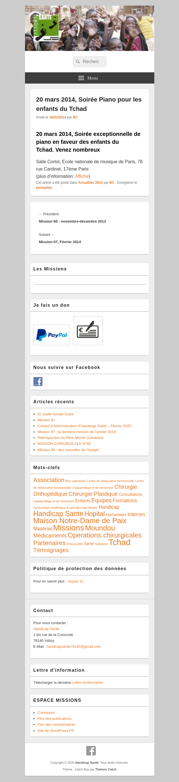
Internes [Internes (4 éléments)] (136, 514)
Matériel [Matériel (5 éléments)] (42, 529)
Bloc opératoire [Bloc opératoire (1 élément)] (75, 481)
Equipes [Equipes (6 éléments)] (101, 500)
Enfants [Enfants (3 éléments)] (82, 500)
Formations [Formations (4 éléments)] (125, 500)
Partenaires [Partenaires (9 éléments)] (49, 542)
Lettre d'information (87, 682)
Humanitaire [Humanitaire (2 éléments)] (116, 515)
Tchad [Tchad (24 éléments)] (119, 542)
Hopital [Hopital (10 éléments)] (95, 513)
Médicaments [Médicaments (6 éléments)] (50, 535)
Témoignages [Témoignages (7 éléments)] (51, 550)
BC (75, 117)
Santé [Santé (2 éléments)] (89, 544)
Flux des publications (55, 718)
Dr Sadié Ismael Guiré (56, 414)
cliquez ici (75, 581)
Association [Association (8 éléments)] (49, 479)
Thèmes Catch (105, 769)
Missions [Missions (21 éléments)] (68, 527)
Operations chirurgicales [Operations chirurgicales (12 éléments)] (105, 535)
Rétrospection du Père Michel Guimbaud (70, 438)
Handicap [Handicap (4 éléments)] (109, 507)
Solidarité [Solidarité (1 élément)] (101, 544)
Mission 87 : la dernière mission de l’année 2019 (77, 432)
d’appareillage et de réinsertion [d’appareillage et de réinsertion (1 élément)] (53, 501)
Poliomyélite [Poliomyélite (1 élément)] (75, 544)
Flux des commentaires (56, 724)
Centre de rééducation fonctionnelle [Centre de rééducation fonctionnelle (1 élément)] (110, 481)
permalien (44, 188)
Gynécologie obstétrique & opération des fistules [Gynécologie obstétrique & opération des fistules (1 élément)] (65, 507)
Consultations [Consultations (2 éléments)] (130, 494)
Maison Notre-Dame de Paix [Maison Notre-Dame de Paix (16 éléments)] (80, 520)
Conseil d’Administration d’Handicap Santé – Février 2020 (84, 426)
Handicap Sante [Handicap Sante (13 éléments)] (58, 513)
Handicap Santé (46, 629)
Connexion (46, 713)
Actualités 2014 (90, 183)
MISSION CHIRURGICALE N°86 (64, 444)
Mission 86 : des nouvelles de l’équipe (68, 450)
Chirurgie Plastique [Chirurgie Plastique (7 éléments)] (93, 493)
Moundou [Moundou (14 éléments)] (100, 528)
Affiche (82, 176)
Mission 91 (46, 420)
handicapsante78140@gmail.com (74, 646)
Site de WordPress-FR (56, 731)
